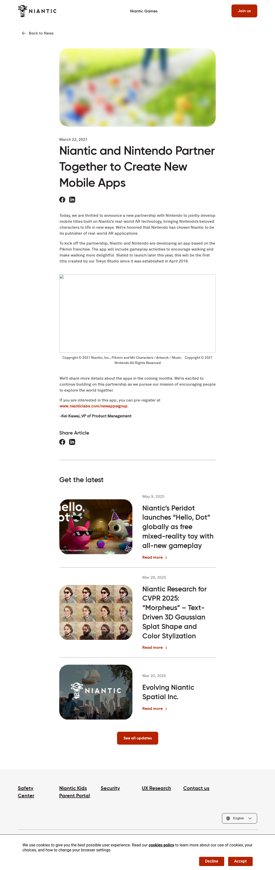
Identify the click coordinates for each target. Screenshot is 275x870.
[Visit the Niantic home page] (37, 11)
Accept (240, 861)
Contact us (196, 788)
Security (110, 788)
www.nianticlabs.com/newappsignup (93, 406)
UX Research (156, 788)
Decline (211, 861)
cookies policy (161, 845)
